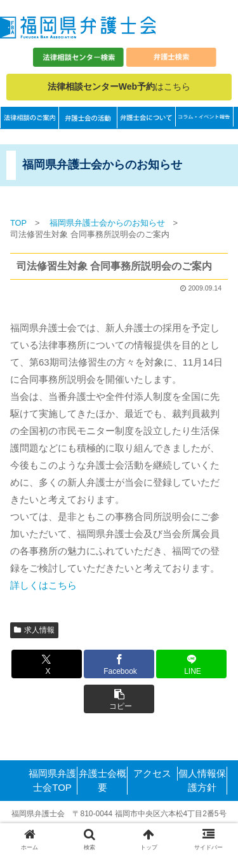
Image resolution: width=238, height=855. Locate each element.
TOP (18, 223)
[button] (119, 699)
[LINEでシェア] (191, 664)
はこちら (119, 86)
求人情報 (34, 630)
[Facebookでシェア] (119, 664)
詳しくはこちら (43, 585)
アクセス (152, 773)
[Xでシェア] (46, 664)
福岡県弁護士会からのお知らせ (107, 223)
